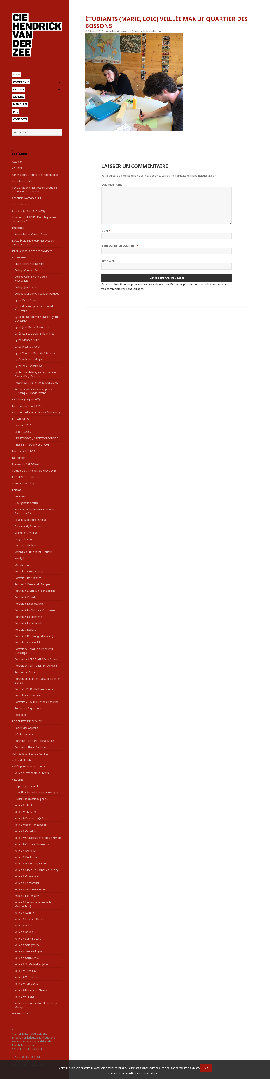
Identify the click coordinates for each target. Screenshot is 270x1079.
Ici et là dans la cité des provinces (32, 251)
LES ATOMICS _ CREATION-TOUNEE (36, 438)
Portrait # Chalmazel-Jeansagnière (35, 590)
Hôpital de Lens (24, 734)
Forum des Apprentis (27, 728)
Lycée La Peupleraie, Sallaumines (34, 333)
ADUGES (17, 168)
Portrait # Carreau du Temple (32, 584)
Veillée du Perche (22, 760)
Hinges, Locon (23, 539)
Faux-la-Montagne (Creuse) (31, 519)
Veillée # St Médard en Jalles (31, 964)
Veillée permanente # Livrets (32, 773)
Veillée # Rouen (24, 932)
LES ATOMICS (20, 419)
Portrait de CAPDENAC (26, 464)
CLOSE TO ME (20, 204)
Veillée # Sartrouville (27, 958)
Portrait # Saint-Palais (28, 642)
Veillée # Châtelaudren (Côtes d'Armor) (38, 837)
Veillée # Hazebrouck (27, 883)
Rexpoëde (21, 715)
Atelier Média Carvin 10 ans (31, 234)
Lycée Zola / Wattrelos (28, 366)
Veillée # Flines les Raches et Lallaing (37, 870)
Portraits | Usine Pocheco (30, 747)
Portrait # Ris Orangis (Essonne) (34, 636)
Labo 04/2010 (23, 425)
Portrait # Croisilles (26, 597)
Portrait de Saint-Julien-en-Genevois (36, 665)
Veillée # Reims (24, 925)
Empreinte (18, 227)
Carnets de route (22, 181)
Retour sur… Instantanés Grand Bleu (36, 382)
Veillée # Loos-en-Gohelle (30, 919)
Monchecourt (23, 565)
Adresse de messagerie (119, 246)
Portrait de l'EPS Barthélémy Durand (36, 659)
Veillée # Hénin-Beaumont (30, 889)
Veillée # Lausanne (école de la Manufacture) (136, 31)
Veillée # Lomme (25, 912)
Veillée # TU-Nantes (26, 977)
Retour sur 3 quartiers (28, 708)
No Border (18, 457)
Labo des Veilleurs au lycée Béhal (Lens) (36, 412)
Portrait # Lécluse (25, 629)
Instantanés (19, 257)
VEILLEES (17, 779)
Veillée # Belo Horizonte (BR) (32, 824)
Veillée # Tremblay (25, 970)
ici (160, 1073)
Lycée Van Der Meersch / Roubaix (35, 353)
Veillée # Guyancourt (27, 876)
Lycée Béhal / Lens (26, 300)
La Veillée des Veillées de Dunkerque (36, 792)
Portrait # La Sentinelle (28, 623)
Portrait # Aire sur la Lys (29, 571)
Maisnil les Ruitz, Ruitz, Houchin (34, 552)
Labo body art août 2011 (27, 406)
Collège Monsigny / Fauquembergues (37, 293)
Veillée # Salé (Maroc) (27, 945)
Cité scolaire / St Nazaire (29, 264)
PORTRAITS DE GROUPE (27, 721)
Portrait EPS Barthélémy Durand (34, 689)
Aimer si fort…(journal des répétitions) (35, 174)
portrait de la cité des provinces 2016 (34, 470)
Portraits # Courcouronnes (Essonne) (37, 702)
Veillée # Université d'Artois (31, 990)
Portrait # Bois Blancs (28, 578)
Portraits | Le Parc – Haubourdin (34, 740)
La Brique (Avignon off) (26, 399)
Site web (108, 261)
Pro (15, 112)
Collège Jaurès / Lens (27, 287)
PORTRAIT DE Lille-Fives (26, 477)
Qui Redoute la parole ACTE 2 (30, 753)
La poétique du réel (26, 786)
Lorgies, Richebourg (26, 545)
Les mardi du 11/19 (23, 451)
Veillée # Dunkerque (26, 857)
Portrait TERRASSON (27, 695)
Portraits (17, 490)
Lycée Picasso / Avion (28, 346)
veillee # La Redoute (27, 896)
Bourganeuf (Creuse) (27, 503)
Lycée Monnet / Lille (27, 340)
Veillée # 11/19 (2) (25, 811)
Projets (18, 89)
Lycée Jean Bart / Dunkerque (32, 327)
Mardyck (20, 558)
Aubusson (20, 496)
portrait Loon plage (23, 483)
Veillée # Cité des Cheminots (32, 844)
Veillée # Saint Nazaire (28, 938)
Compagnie (21, 82)
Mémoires (20, 104)
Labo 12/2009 (23, 432)
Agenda (18, 97)
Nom (106, 231)
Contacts (20, 119)
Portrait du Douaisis (27, 672)
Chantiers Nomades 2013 (27, 198)
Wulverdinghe (20, 1013)
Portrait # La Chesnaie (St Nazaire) (36, 610)
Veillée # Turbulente (26, 983)
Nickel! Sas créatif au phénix (31, 799)
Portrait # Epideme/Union (30, 603)
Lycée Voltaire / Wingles (29, 359)
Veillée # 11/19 (23, 805)
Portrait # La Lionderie (28, 616)
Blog (16, 74)
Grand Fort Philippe (26, 532)
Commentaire (111, 184)
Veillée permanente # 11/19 (28, 766)
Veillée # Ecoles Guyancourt (31, 863)
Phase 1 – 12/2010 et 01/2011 (33, 444)
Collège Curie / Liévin (27, 270)
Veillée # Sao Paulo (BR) (29, 951)
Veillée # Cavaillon (25, 831)
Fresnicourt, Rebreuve (28, 526)
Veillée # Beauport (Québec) (31, 818)
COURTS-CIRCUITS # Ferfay (28, 211)
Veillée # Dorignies (26, 850)
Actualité (17, 161)
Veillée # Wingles (24, 996)
